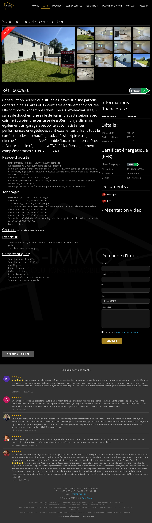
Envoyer (112, 340)
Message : (106, 307)
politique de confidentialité (126, 332)
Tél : (103, 285)
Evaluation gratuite (112, 6)
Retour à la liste (18, 354)
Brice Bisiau (87, 498)
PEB (106, 201)
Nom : (104, 263)
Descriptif (109, 194)
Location (56, 6)
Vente (45, 6)
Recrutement (92, 6)
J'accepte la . (120, 332)
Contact (130, 6)
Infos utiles (88, 516)
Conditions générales (68, 516)
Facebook (143, 6)
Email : (104, 274)
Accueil (35, 6)
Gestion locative (74, 6)
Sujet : (104, 296)
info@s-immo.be (79, 493)
